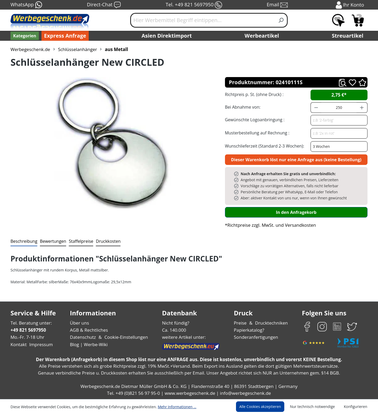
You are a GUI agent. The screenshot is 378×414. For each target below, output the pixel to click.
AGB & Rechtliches (89, 330)
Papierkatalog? (249, 330)
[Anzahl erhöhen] (362, 107)
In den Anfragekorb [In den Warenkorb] (296, 212)
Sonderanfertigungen (255, 337)
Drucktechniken (270, 322)
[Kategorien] (24, 36)
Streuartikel (348, 36)
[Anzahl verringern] (316, 107)
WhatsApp (26, 5)
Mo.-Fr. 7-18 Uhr (26, 337)
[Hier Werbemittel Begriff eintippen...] (202, 20)
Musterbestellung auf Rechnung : (256, 132)
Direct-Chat (103, 5)
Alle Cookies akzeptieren (265, 407)
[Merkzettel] (338, 20)
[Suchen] (281, 20)
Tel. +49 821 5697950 (194, 5)
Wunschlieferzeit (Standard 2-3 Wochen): (263, 146)
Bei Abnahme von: (242, 107)
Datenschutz (82, 337)
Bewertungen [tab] (51, 241)
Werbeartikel (262, 36)
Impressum (39, 344)
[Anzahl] (339, 107)
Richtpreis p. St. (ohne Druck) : (253, 94)
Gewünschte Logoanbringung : (253, 119)
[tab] (23, 241)
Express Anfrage (64, 36)
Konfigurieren (356, 407)
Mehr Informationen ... (170, 407)
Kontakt (18, 344)
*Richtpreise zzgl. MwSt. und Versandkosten (269, 225)
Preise (241, 322)
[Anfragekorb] (358, 20)
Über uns (79, 322)
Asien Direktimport (166, 36)
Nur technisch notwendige (315, 407)
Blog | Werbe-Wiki (88, 344)
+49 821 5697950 (27, 330)
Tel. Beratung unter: (29, 322)
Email (277, 5)
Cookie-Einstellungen (124, 337)
